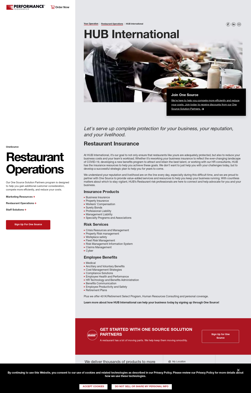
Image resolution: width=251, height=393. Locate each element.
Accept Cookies (93, 387)
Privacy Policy (162, 373)
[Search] (243, 8)
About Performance (93, 7)
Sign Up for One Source (220, 336)
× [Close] (238, 370)
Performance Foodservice (26, 8)
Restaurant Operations (20, 203)
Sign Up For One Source (28, 225)
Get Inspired (191, 7)
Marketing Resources (19, 197)
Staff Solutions (15, 210)
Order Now (60, 7)
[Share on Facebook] (228, 24)
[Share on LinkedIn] (234, 24)
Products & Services (129, 7)
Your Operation (163, 7)
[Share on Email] (239, 24)
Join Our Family (220, 7)
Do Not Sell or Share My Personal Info (141, 387)
